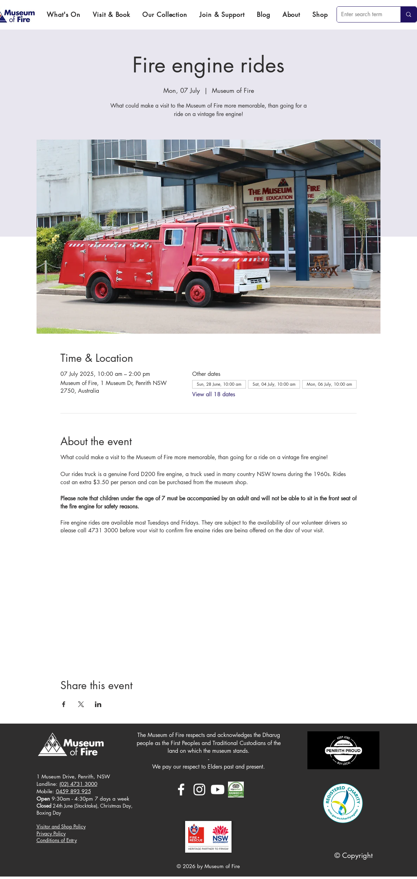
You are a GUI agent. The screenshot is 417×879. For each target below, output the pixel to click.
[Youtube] (218, 789)
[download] (236, 789)
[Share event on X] (81, 704)
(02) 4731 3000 (78, 784)
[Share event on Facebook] (63, 704)
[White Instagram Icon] (199, 789)
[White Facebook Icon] (181, 789)
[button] (111, 14)
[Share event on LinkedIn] (98, 704)
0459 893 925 (73, 791)
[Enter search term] (363, 14)
